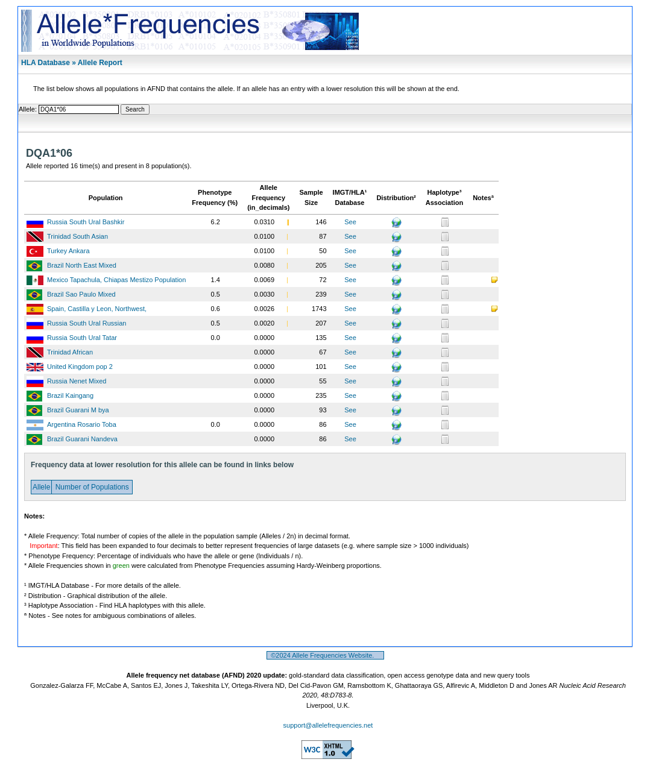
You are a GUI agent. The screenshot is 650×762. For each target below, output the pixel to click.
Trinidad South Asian (77, 236)
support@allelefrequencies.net (328, 725)
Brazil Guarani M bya (78, 410)
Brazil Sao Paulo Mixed (81, 294)
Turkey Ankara (68, 250)
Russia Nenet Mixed (76, 381)
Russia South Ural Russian (86, 323)
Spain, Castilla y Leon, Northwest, (97, 308)
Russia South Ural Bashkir (85, 221)
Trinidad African (70, 352)
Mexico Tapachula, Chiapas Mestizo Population (116, 279)
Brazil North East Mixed (81, 265)
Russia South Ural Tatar (82, 337)
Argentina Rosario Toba (81, 424)
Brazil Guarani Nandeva (82, 438)
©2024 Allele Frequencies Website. (325, 655)
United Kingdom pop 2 (80, 366)
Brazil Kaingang (70, 395)
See (350, 221)
